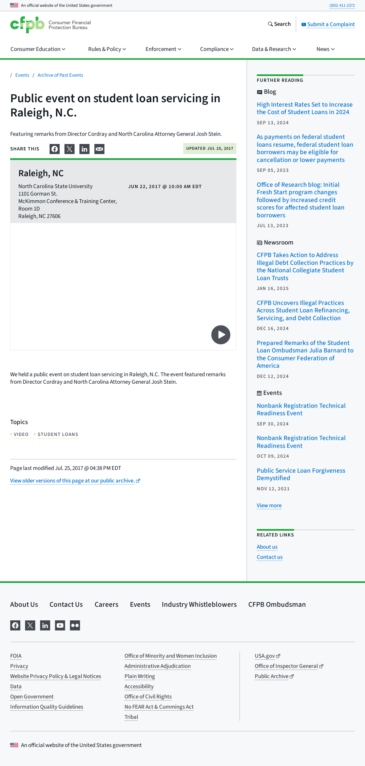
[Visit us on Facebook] (15, 625)
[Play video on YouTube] (221, 335)
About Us (24, 604)
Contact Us (66, 604)
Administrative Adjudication (157, 666)
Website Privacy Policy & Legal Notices (55, 676)
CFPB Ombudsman (277, 604)
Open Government (32, 697)
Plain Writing (139, 676)
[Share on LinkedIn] (84, 148)
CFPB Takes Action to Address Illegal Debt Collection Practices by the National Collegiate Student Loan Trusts (305, 267)
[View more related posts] (269, 505)
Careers (106, 604)
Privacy (19, 666)
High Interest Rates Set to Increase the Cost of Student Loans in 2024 (305, 108)
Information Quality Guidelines (46, 707)
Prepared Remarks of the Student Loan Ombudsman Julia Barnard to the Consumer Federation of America (305, 355)
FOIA (15, 656)
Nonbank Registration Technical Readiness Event (301, 409)
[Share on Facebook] (55, 148)
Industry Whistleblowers (199, 604)
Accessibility (139, 686)
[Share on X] (69, 148)
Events (22, 75)
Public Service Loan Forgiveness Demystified (301, 474)
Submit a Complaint (328, 24)
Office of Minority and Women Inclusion (170, 656)
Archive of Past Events (60, 75)
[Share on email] (99, 148)
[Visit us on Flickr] (75, 625)
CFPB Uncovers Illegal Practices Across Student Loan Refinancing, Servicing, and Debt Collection (303, 310)
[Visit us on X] (30, 625)
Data (16, 686)
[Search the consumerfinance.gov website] (279, 24)
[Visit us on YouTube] (60, 625)
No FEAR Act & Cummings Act (159, 707)
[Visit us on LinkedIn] (45, 625)
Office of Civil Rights (148, 697)
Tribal (131, 717)
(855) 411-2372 (342, 5)
